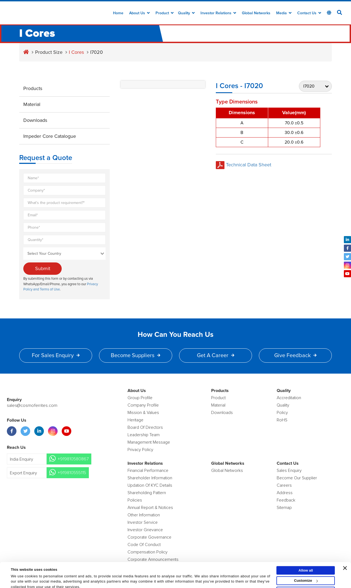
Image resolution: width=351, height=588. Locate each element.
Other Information (144, 515)
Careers (284, 485)
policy (282, 412)
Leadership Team (144, 435)
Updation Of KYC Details (150, 485)
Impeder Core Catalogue (49, 136)
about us (139, 13)
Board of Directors (145, 427)
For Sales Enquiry (56, 355)
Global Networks (256, 13)
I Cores (76, 52)
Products (32, 88)
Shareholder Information (150, 478)
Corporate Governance (149, 537)
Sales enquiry (289, 470)
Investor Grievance (145, 530)
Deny (305, 577)
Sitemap (284, 507)
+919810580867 (73, 459)
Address (285, 493)
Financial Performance (148, 470)
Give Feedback (295, 355)
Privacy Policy (140, 449)
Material (31, 104)
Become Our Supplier (297, 478)
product (218, 398)
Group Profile (140, 398)
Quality (186, 13)
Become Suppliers (135, 355)
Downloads (35, 120)
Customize (306, 566)
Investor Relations (218, 13)
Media (283, 13)
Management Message (149, 442)
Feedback (286, 500)
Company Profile (143, 405)
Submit (42, 268)
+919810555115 (72, 473)
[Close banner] (345, 554)
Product (164, 13)
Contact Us (309, 13)
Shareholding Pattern (147, 493)
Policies (135, 500)
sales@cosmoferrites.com (31, 405)
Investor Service (143, 522)
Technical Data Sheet (243, 165)
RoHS (282, 420)
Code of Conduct (144, 544)
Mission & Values (143, 412)
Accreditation (289, 398)
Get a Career (215, 355)
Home (118, 13)
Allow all (306, 556)
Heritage (135, 420)
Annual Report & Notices (150, 507)
